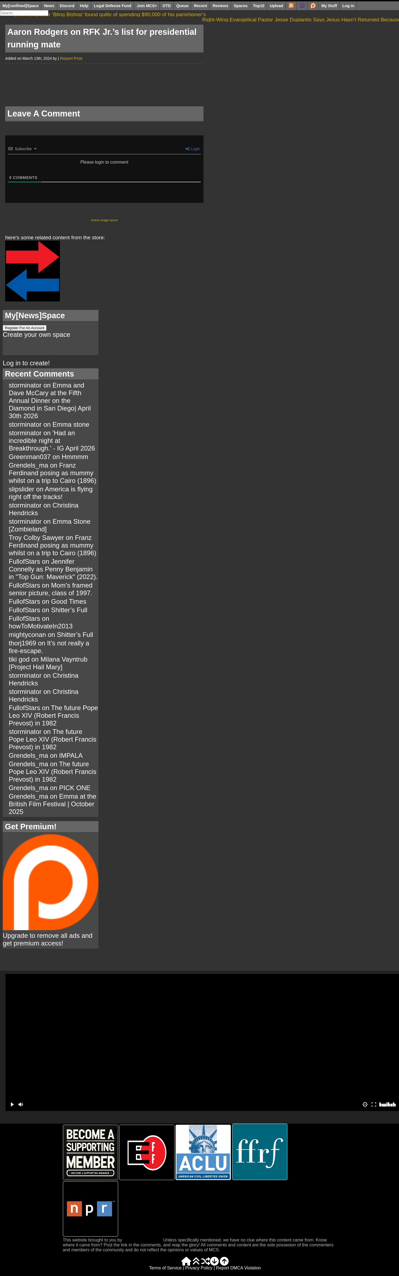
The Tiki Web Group (142, 1240)
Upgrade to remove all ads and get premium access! (50, 935)
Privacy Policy (198, 1268)
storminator (25, 385)
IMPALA (71, 755)
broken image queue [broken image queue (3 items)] (104, 220)
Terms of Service (165, 1268)
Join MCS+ (147, 6)
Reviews (220, 6)
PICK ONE (75, 787)
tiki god (19, 659)
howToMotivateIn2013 (40, 626)
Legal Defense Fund (112, 6)
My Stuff (329, 6)
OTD (166, 6)
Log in (348, 6)
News (49, 6)
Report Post (71, 58)
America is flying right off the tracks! (51, 492)
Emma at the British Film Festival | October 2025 (52, 804)
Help (84, 6)
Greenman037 (30, 456)
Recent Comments (39, 373)
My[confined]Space (20, 6)
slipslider (21, 489)
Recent (200, 6)
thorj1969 (22, 643)
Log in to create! (26, 363)
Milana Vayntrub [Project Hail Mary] (48, 663)
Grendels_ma (28, 465)
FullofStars (24, 561)
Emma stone (71, 424)
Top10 (258, 6)
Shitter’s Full (69, 610)
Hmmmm (75, 456)
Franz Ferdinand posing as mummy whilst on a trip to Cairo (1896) (52, 473)
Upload (276, 6)
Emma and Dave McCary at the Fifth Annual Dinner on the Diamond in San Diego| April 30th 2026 (50, 400)
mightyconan (27, 634)
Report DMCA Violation (238, 1268)
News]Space (42, 315)
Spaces (240, 6)
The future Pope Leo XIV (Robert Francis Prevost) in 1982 (53, 715)
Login (192, 149)
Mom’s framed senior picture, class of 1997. (50, 589)
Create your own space (36, 334)
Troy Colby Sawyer (36, 537)
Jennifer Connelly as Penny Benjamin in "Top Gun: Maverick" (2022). (53, 569)
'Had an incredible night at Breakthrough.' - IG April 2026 (52, 440)
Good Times (68, 601)
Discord (67, 6)
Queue (182, 6)
